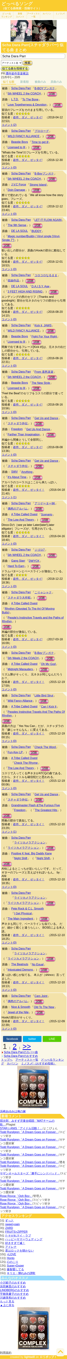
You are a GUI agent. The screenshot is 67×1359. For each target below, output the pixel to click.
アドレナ (11, 1246)
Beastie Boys (19, 141)
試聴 (52, 93)
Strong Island (38, 184)
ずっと (9, 1220)
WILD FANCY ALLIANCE (23, 136)
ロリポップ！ (48, 1356)
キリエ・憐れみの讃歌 (21, 1273)
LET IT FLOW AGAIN (47, 219)
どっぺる (6, 15)
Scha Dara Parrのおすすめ (21, 1055)
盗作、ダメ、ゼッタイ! (27, 117)
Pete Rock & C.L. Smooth (27, 908)
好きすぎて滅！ (15, 1243)
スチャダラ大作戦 (19, 597)
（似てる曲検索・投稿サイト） (21, 8)
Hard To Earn (16, 566)
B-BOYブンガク (44, 88)
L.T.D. (15, 99)
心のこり (12, 1261)
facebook (12, 1038)
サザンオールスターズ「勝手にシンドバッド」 (30, 1173)
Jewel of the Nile (18, 1012)
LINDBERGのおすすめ (14, 1290)
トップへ (7, 1059)
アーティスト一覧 (26, 1059)
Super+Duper (15, 1265)
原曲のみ (56, 81)
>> (27, 1046)
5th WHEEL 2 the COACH (24, 93)
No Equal (38, 964)
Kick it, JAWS (42, 325)
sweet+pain (12, 1224)
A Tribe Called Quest (24, 514)
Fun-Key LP (15, 752)
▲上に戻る (7, 1305)
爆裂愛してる (15, 1269)
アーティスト (33, 15)
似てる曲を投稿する (15, 68)
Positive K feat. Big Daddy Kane (31, 853)
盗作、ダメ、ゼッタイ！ (28, 489)
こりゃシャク (43, 592)
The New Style (40, 382)
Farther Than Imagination (24, 434)
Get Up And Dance (38, 429)
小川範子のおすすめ (13, 1282)
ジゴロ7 (39, 549)
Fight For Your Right (44, 336)
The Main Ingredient (20, 918)
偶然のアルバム (18, 508)
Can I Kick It (48, 706)
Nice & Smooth (20, 1006)
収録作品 (13, 280)
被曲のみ (40, 81)
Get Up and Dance (46, 418)
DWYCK (34, 560)
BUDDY (36, 231)
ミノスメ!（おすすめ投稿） (38, 1063)
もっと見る (7, 1301)
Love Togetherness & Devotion (27, 104)
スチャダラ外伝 (18, 423)
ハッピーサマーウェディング (23, 1239)
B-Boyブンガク (44, 173)
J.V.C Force (18, 184)
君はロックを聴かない (19, 1250)
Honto (10, 1258)
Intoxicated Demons (20, 969)
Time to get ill (39, 142)
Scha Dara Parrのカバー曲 (21, 1052)
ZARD (9, 1228)
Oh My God (48, 664)
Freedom (17, 429)
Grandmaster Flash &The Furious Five (35, 805)
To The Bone (30, 99)
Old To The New (44, 1007)
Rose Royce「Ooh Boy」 (16, 1195)
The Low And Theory (21, 519)
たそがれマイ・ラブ (18, 1235)
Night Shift (20, 858)
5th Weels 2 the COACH (23, 658)
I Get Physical (23, 913)
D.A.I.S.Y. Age (40, 286)
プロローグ (41, 130)
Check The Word (45, 747)
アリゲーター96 (44, 503)
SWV (14, 471)
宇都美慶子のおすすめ (14, 1293)
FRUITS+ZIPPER (16, 1231)
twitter (32, 1038)
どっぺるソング (17, 3)
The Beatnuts (19, 964)
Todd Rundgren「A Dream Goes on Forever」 (29, 1132)
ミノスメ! (60, 13)
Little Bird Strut (43, 695)
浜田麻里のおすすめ (13, 1286)
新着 (20, 15)
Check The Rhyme (26, 762)
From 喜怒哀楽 (43, 371)
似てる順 (8, 81)
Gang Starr (18, 560)
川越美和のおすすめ (13, 1297)
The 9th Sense (17, 225)
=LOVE (11, 1254)
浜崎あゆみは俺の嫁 (13, 1111)
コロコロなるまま (45, 275)
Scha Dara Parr (21, 88)
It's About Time (17, 477)
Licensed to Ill (16, 147)
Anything (26, 471)
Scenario (46, 514)
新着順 (24, 81)
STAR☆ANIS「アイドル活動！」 (21, 1128)
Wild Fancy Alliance (20, 700)
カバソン (47, 13)
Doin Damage (16, 189)
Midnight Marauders (20, 669)
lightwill (29, 1356)
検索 (27, 62)
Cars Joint (40, 995)
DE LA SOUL (19, 230)
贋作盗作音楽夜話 (17, 73)
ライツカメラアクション (30, 842)
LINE (52, 1038)
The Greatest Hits (46, 810)
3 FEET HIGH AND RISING (25, 291)
